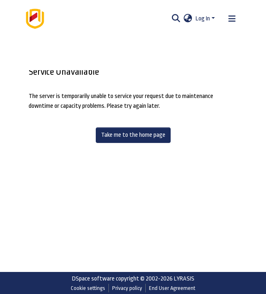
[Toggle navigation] (232, 19)
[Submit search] (176, 19)
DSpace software (93, 278)
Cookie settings (88, 288)
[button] (188, 19)
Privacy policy (127, 288)
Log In (203, 18)
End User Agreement (172, 288)
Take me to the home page (133, 134)
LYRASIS (184, 278)
